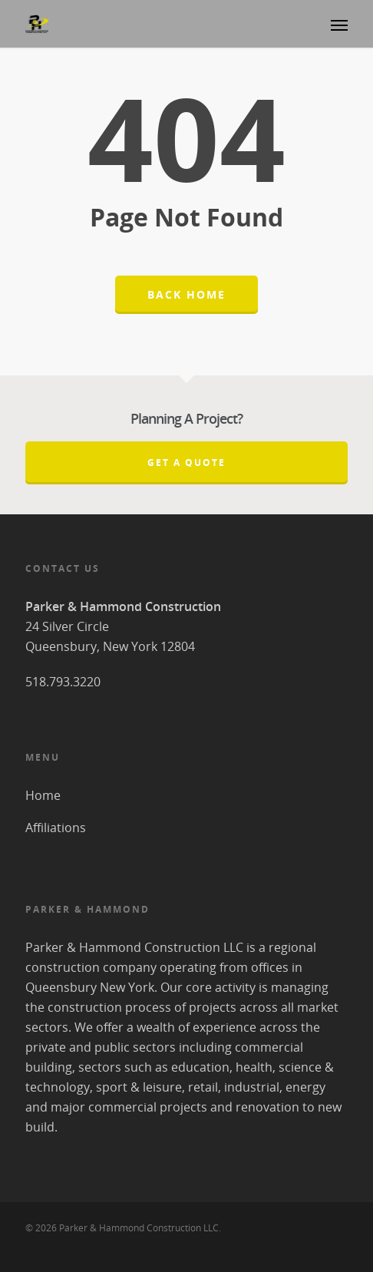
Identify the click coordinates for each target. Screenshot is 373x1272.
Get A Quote (186, 462)
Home (43, 795)
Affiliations (55, 827)
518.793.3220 (63, 681)
